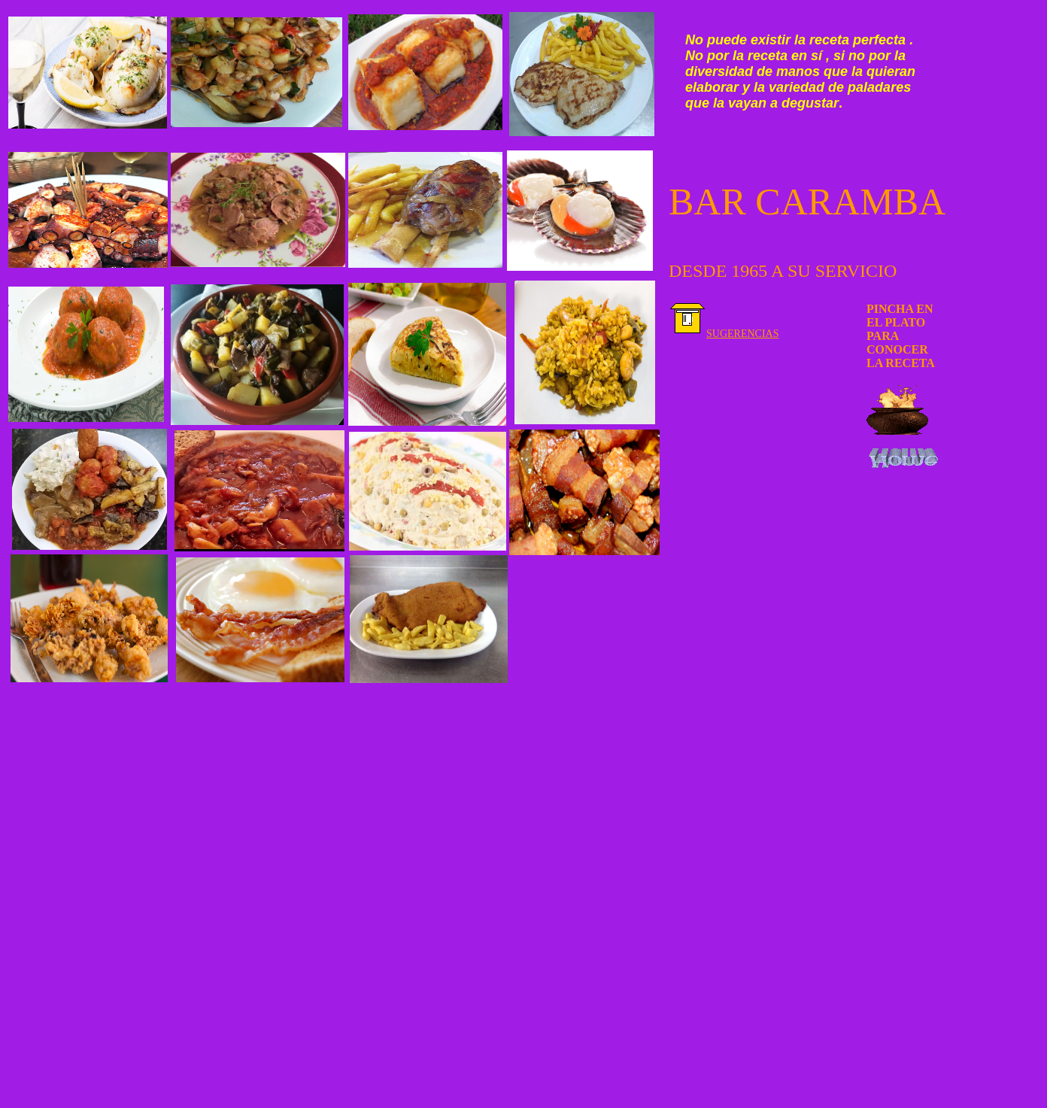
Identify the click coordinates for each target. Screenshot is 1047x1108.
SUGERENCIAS (742, 333)
